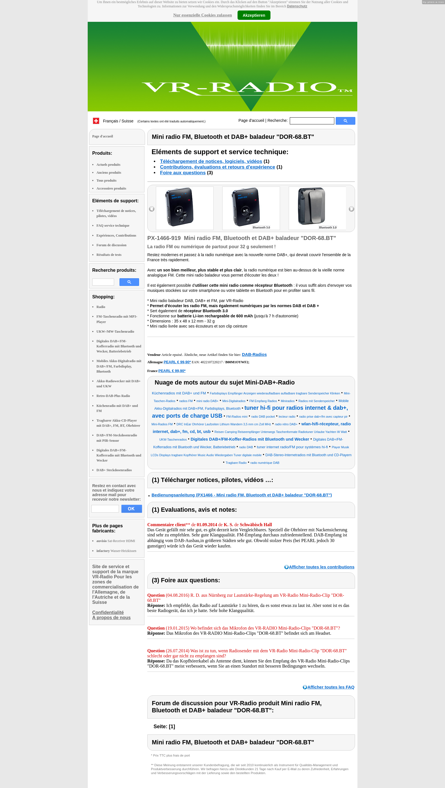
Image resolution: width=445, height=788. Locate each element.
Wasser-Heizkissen (116, 551)
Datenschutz (297, 6)
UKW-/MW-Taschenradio (115, 332)
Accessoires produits (111, 188)
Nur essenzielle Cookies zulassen (202, 15)
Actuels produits (108, 165)
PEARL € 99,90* (177, 362)
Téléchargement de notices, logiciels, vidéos (211, 161)
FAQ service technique (112, 226)
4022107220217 (212, 362)
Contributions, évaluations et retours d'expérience (217, 167)
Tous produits (106, 180)
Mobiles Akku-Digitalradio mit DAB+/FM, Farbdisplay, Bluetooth (118, 366)
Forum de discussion (111, 245)
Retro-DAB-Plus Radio (113, 396)
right (351, 209)
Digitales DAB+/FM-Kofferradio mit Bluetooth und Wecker (118, 455)
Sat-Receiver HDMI (115, 541)
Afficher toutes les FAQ (330, 687)
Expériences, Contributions (116, 235)
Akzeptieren (254, 15)
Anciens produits (108, 173)
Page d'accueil (251, 120)
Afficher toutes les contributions (321, 566)
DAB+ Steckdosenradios (114, 470)
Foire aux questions (183, 172)
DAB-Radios (254, 354)
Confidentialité (108, 612)
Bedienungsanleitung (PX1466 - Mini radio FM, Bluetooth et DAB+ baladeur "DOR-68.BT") (242, 494)
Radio (100, 307)
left (151, 209)
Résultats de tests (108, 255)
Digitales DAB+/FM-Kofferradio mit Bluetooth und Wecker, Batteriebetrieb (118, 346)
